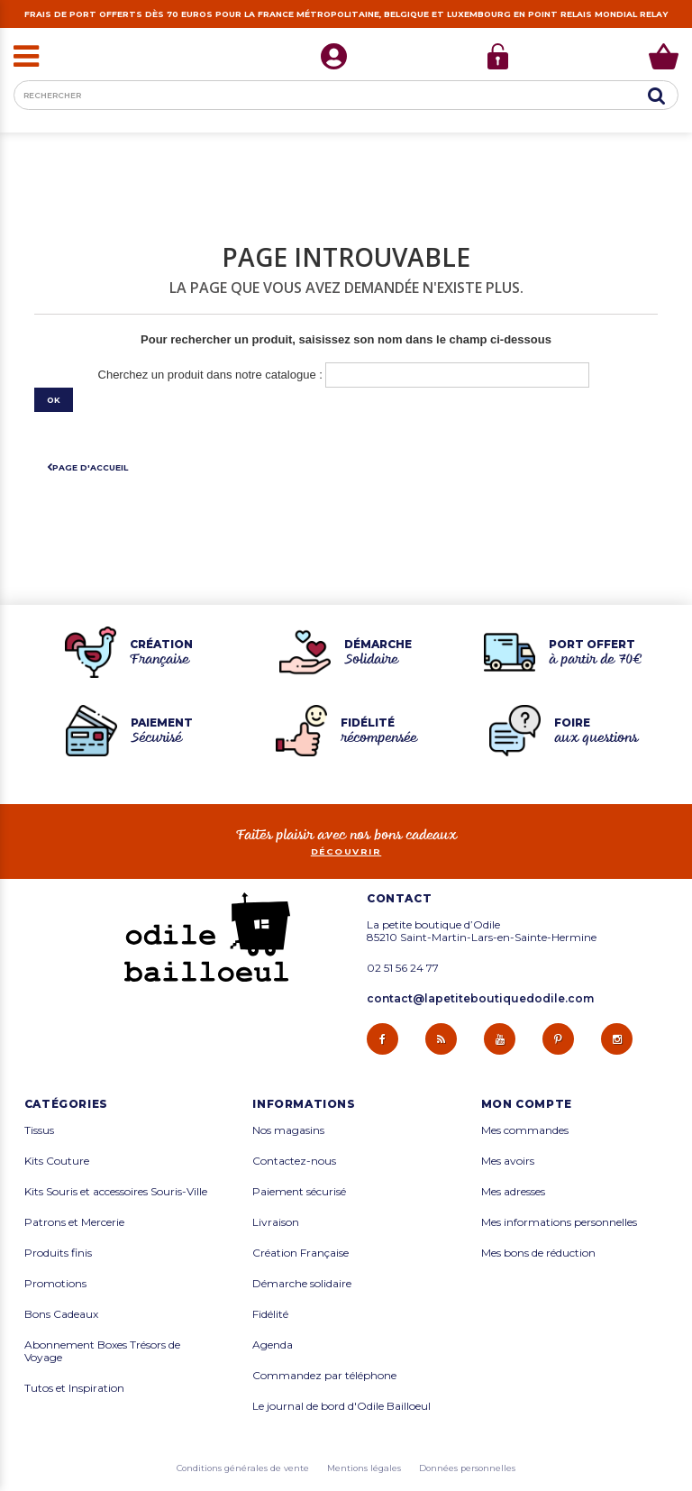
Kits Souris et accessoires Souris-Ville (115, 1191)
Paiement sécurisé (299, 1191)
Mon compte (526, 1104)
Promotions (55, 1283)
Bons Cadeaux (61, 1314)
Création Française (300, 1253)
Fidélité (270, 1314)
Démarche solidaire (301, 1283)
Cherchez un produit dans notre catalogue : (210, 374)
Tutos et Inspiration (74, 1388)
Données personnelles (467, 1468)
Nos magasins (288, 1130)
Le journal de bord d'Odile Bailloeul (341, 1406)
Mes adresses (513, 1191)
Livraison (275, 1222)
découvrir (346, 851)
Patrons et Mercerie (74, 1222)
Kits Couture (56, 1161)
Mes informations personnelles (559, 1222)
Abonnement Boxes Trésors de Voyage (102, 1351)
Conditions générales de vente (243, 1468)
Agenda (272, 1345)
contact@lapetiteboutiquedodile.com (480, 998)
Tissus (39, 1130)
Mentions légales (364, 1468)
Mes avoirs (507, 1161)
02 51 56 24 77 (403, 968)
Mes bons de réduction (538, 1253)
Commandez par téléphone (324, 1375)
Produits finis (58, 1253)
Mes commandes (525, 1130)
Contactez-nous (294, 1161)
